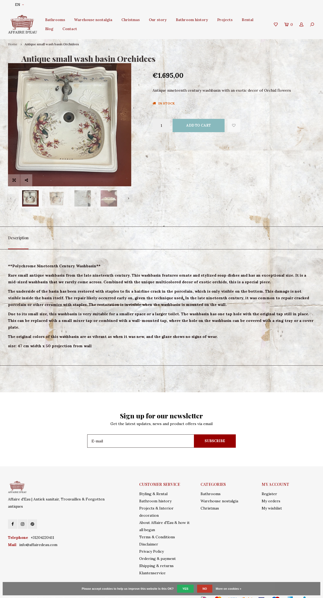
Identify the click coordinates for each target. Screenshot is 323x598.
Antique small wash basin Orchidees (52, 44)
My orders (271, 492)
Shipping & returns (156, 557)
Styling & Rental (153, 485)
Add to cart (198, 125)
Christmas (130, 19)
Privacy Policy (151, 542)
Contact (69, 28)
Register (269, 485)
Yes (185, 588)
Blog (49, 28)
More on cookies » (228, 588)
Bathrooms (55, 19)
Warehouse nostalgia (93, 19)
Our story (158, 19)
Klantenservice (152, 564)
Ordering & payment (157, 549)
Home (12, 44)
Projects (225, 19)
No (204, 588)
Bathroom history (192, 19)
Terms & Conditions (157, 528)
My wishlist (272, 499)
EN (19, 4)
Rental (247, 19)
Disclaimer (148, 535)
